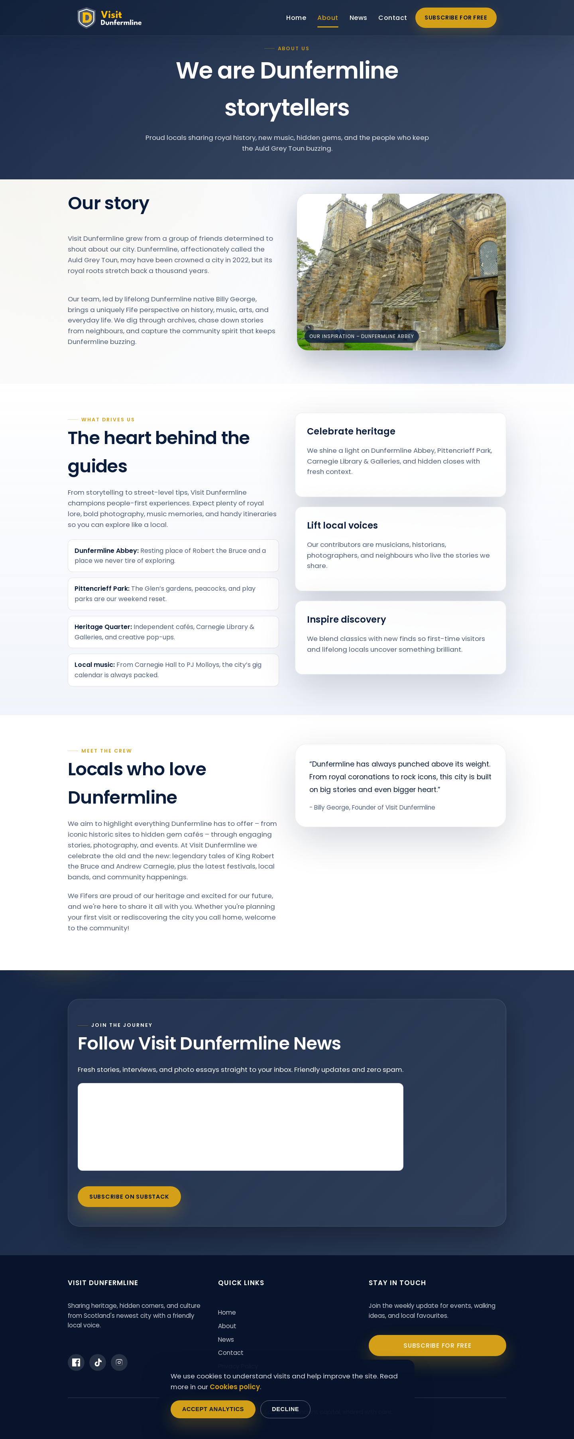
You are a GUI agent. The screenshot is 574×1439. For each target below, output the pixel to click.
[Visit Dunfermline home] (109, 18)
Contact (392, 17)
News (359, 17)
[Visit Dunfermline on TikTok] (97, 1362)
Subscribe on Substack (129, 1197)
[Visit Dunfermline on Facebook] (76, 1362)
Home (296, 17)
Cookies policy (235, 1387)
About (327, 17)
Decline (285, 1409)
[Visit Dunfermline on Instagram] (119, 1362)
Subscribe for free (456, 18)
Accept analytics (213, 1409)
